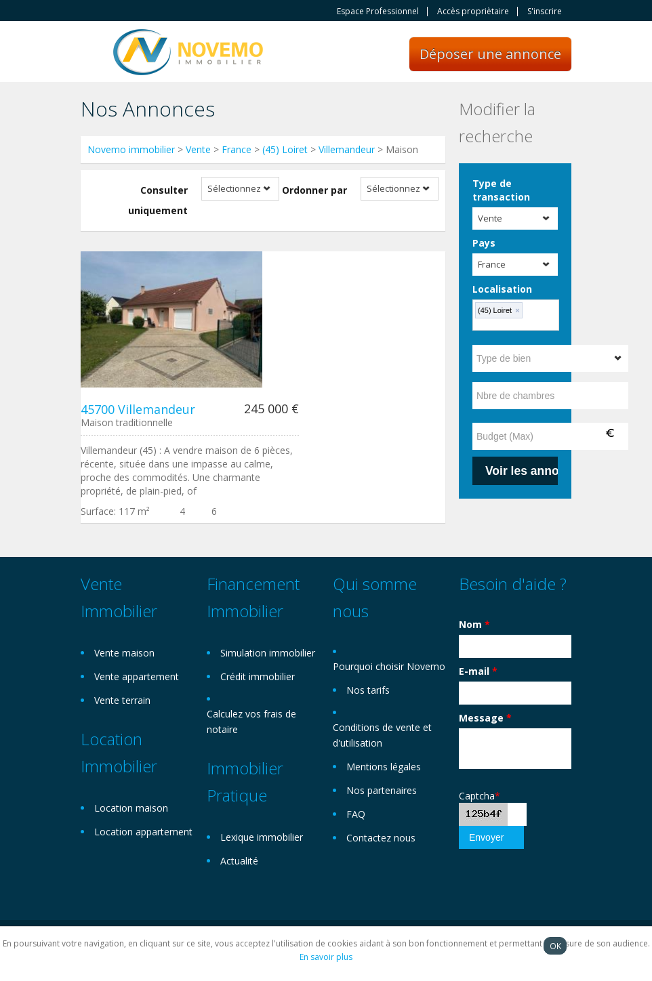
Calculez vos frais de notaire (251, 721)
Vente (198, 149)
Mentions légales (383, 766)
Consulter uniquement (158, 200)
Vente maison (124, 652)
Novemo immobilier (131, 149)
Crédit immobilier (257, 676)
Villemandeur (347, 149)
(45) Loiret (285, 149)
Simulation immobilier (267, 652)
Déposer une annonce (490, 54)
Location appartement (143, 831)
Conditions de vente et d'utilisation (382, 735)
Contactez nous (380, 837)
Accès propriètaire (473, 11)
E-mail (478, 671)
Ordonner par (314, 190)
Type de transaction (501, 190)
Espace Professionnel (378, 11)
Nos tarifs (368, 690)
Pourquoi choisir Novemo (389, 666)
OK (555, 945)
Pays (483, 242)
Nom (474, 624)
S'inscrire (544, 11)
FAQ (355, 814)
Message (485, 717)
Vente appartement (136, 676)
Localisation (502, 289)
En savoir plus (326, 957)
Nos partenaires (381, 790)
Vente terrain (122, 700)
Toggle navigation (92, 53)
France (236, 149)
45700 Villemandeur (138, 409)
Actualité (239, 860)
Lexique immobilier (261, 837)
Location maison (131, 807)
